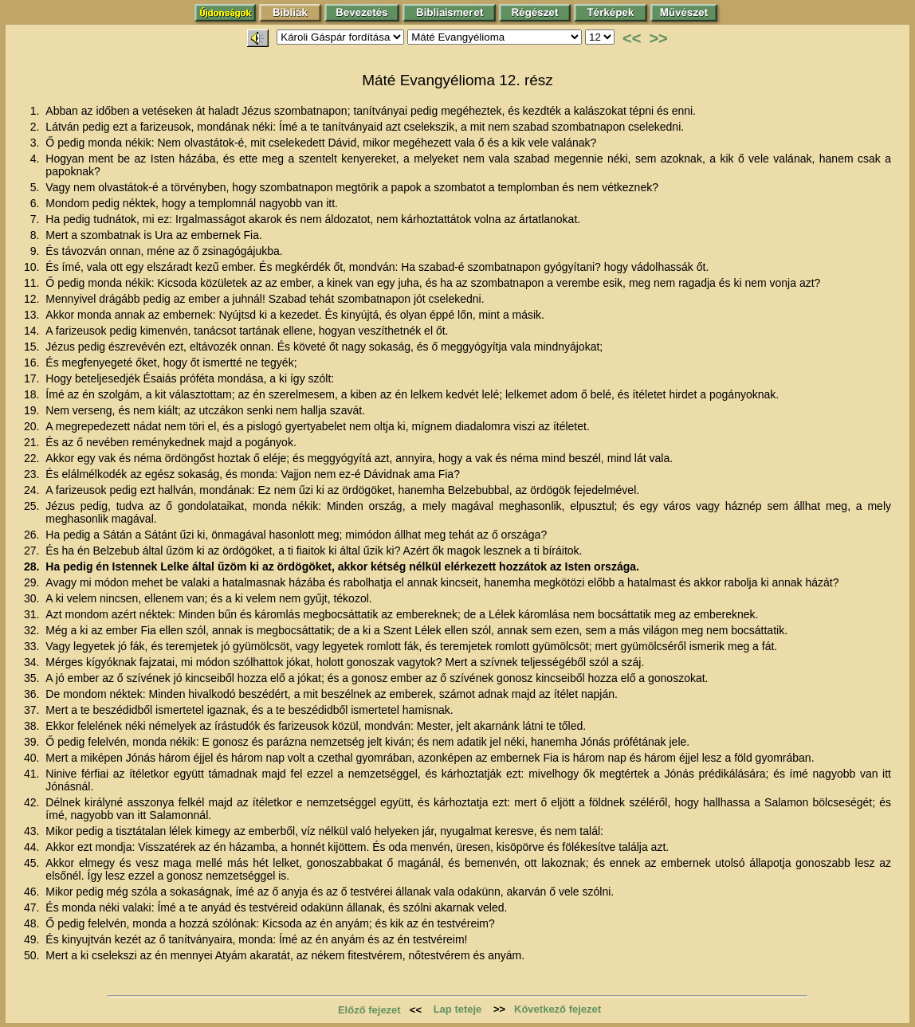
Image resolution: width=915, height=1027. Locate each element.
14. (33, 330)
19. (33, 410)
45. (33, 862)
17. (33, 378)
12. (33, 298)
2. (36, 126)
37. (33, 710)
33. (33, 646)
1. (36, 110)
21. (33, 442)
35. (33, 678)
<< (631, 38)
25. (33, 506)
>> (658, 38)
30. (33, 598)
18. (33, 394)
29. (33, 582)
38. (33, 725)
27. (33, 550)
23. (33, 474)
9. (36, 251)
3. (36, 142)
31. (33, 614)
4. (36, 158)
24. (33, 490)
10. (33, 267)
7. (36, 219)
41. (33, 773)
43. (33, 831)
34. (33, 662)
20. (33, 426)
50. (33, 955)
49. (33, 939)
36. (33, 694)
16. (33, 362)
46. (33, 891)
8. (36, 235)
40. (33, 757)
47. (33, 907)
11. (33, 282)
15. (33, 346)
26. (33, 534)
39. (33, 741)
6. (36, 203)
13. (33, 314)
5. (36, 187)
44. (33, 847)
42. (33, 802)
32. (33, 630)
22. (33, 458)
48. (33, 923)
